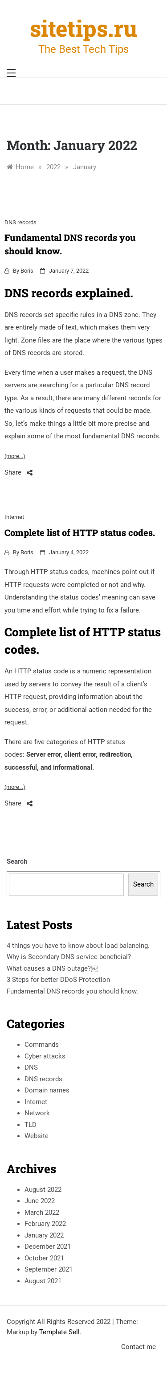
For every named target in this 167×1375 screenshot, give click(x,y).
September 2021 (48, 1269)
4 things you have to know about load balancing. (78, 946)
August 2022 (42, 1190)
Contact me (138, 1347)
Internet (14, 517)
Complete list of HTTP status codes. (79, 532)
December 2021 (47, 1246)
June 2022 (39, 1201)
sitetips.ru (83, 28)
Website (36, 1136)
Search (17, 861)
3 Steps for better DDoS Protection (58, 980)
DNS (31, 1067)
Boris (26, 270)
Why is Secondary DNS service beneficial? (69, 957)
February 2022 (45, 1224)
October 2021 (44, 1258)
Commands (41, 1045)
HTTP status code (41, 671)
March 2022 (41, 1212)
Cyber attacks (44, 1056)
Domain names (46, 1090)
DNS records (20, 222)
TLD (30, 1125)
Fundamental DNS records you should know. (72, 991)
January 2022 (44, 1235)
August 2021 (42, 1281)
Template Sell (59, 1332)
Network (37, 1113)
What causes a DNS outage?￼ (52, 968)
